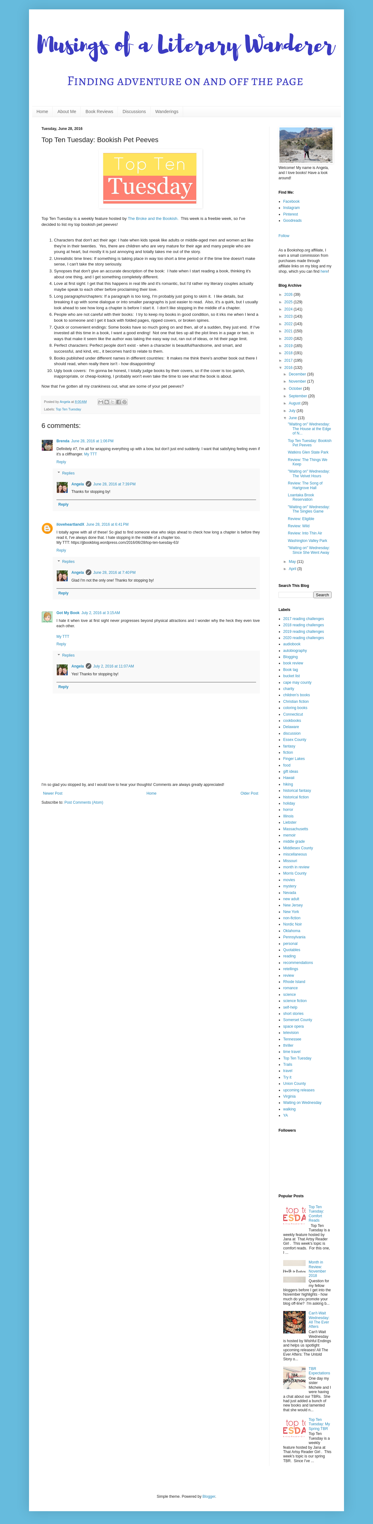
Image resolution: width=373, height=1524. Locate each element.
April (293, 569)
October (296, 388)
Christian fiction (296, 701)
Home (42, 111)
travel (287, 1071)
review (288, 975)
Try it (287, 1077)
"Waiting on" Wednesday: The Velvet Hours (309, 473)
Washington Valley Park (307, 541)
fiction (288, 752)
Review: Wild (298, 526)
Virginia (289, 1096)
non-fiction (291, 918)
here (324, 271)
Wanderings (166, 111)
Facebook (291, 201)
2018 (289, 353)
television (291, 1032)
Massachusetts (295, 829)
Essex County (294, 739)
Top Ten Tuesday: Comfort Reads (316, 1214)
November (298, 381)
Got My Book (68, 613)
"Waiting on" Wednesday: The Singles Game (309, 509)
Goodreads (292, 220)
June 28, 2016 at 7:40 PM (114, 572)
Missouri (290, 861)
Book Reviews (99, 111)
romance (290, 988)
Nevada (289, 893)
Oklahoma (291, 931)
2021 (289, 331)
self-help (290, 1007)
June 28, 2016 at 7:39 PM (114, 484)
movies (289, 880)
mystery (289, 886)
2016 (289, 367)
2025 (289, 302)
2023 (289, 316)
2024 (289, 309)
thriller (288, 1045)
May (293, 561)
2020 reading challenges (303, 638)
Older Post (249, 793)
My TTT (90, 454)
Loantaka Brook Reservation (301, 497)
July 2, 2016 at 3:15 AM (100, 613)
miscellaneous (295, 854)
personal (290, 943)
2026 (289, 294)
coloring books (295, 708)
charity (288, 689)
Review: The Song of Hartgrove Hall (305, 485)
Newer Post (52, 793)
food (286, 765)
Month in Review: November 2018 (317, 1269)
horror (288, 809)
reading (289, 956)
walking (289, 1109)
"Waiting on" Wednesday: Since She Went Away (309, 550)
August (295, 403)
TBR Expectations (319, 1371)
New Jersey (293, 905)
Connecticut (293, 714)
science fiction (295, 1001)
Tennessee (292, 1039)
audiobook (291, 644)
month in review (296, 867)
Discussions (134, 111)
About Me (66, 111)
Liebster (290, 822)
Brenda (62, 441)
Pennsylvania (294, 937)
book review (293, 663)
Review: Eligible (301, 519)
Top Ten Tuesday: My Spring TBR (319, 1424)
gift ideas (290, 771)
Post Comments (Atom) (83, 802)
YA (285, 1115)
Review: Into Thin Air (305, 533)
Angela (77, 484)
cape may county (297, 682)
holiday (289, 803)
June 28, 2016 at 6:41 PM (107, 524)
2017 (289, 360)
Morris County (295, 873)
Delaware (291, 727)
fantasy (289, 746)
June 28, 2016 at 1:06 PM (92, 441)
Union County (294, 1083)
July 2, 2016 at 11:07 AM (113, 666)
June (293, 418)
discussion (292, 733)
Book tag (290, 670)
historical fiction (296, 797)
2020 (289, 338)
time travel (291, 1052)
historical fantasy (297, 790)
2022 (289, 324)
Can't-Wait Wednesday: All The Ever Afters (319, 1320)
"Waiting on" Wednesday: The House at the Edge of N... (309, 428)
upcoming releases (299, 1090)
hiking (288, 784)
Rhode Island (294, 982)
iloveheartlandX (70, 524)
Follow (284, 236)
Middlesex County (298, 848)
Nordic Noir (292, 924)
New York (291, 912)
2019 (289, 346)
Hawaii (288, 778)
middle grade (294, 841)
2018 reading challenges (303, 625)
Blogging (290, 657)
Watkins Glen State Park (308, 452)
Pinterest (290, 214)
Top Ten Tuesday (68, 409)
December (298, 374)
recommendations (298, 963)
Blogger (208, 1496)
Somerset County (297, 1020)
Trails (287, 1064)
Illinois (288, 816)
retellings (290, 969)
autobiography (295, 650)
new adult (291, 899)
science (289, 994)
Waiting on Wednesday (302, 1102)
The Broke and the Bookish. (153, 218)
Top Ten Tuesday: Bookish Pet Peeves (310, 443)
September (298, 396)
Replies (68, 473)
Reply (61, 462)
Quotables (291, 950)
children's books (296, 695)
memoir (289, 835)
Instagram (291, 208)
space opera (293, 1026)
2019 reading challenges (303, 631)
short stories (293, 1013)
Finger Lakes (294, 759)
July (293, 411)
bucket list (291, 676)
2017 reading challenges (303, 619)
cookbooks (292, 720)
